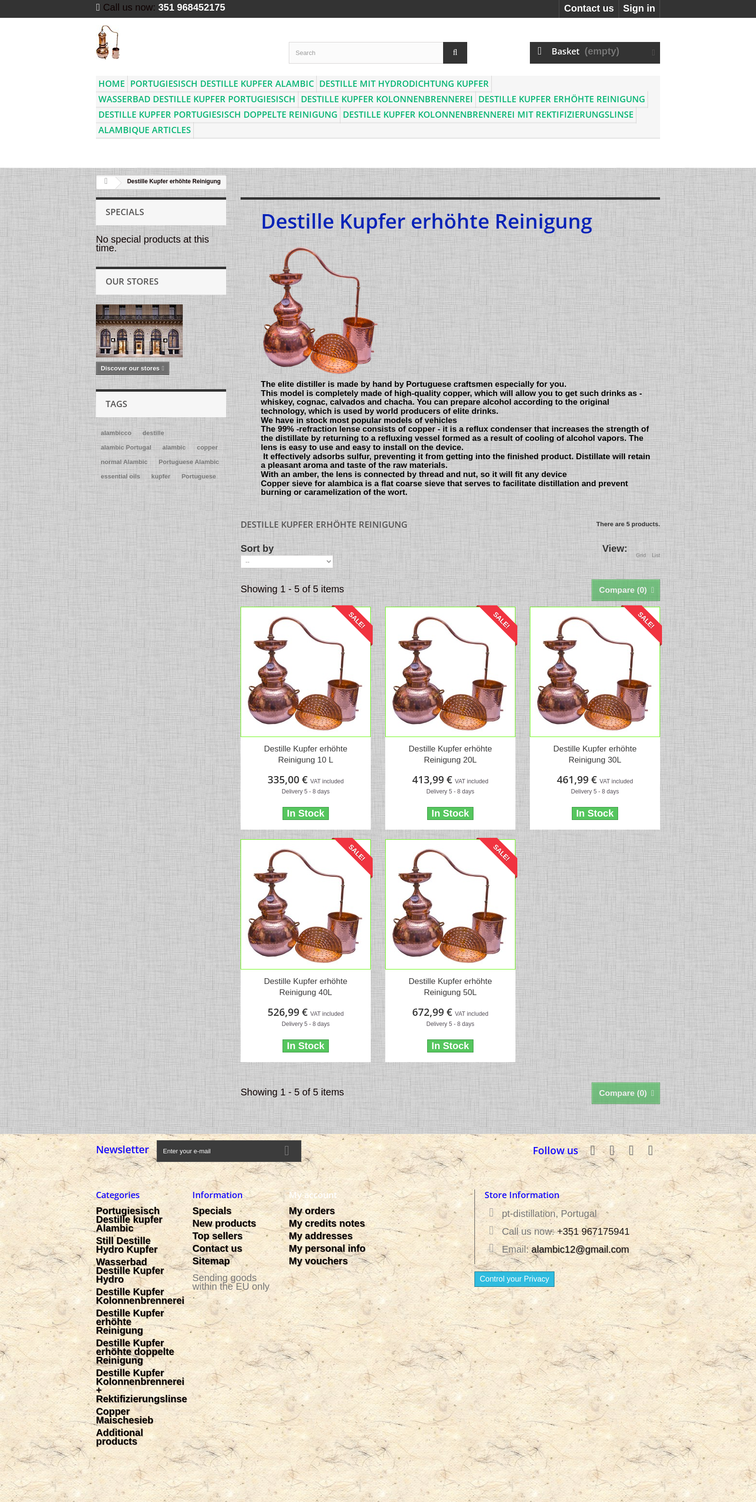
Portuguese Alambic (189, 461)
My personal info (327, 1248)
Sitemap (211, 1261)
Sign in (639, 8)
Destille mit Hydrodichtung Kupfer (404, 83)
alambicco (116, 433)
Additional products (119, 1437)
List (656, 549)
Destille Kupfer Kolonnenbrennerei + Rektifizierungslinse (141, 1385)
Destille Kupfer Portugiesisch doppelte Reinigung (218, 114)
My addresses (320, 1235)
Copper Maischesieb (124, 1415)
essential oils (120, 476)
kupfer (161, 476)
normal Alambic (124, 461)
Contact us (589, 8)
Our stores (132, 281)
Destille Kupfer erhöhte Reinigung (561, 99)
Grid (641, 549)
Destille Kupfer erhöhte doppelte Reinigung (135, 1351)
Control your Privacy (514, 1279)
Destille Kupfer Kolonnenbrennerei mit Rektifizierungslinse (488, 114)
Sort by (257, 548)
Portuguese (198, 476)
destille (153, 433)
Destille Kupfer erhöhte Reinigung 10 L (306, 754)
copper (207, 447)
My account (313, 1195)
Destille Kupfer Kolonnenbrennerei (387, 99)
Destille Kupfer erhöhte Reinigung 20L (450, 754)
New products (224, 1223)
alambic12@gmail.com (580, 1249)
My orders (312, 1210)
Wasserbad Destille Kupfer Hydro (130, 1270)
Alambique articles (144, 130)
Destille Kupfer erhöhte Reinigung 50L (450, 987)
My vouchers (318, 1261)
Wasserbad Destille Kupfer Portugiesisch (197, 99)
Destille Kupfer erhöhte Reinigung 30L (594, 754)
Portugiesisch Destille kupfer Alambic (222, 83)
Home (111, 83)
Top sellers (217, 1235)
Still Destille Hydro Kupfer (127, 1245)
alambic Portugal (126, 447)
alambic (174, 447)
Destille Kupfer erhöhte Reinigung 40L (306, 987)
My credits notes (327, 1223)
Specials (125, 212)
